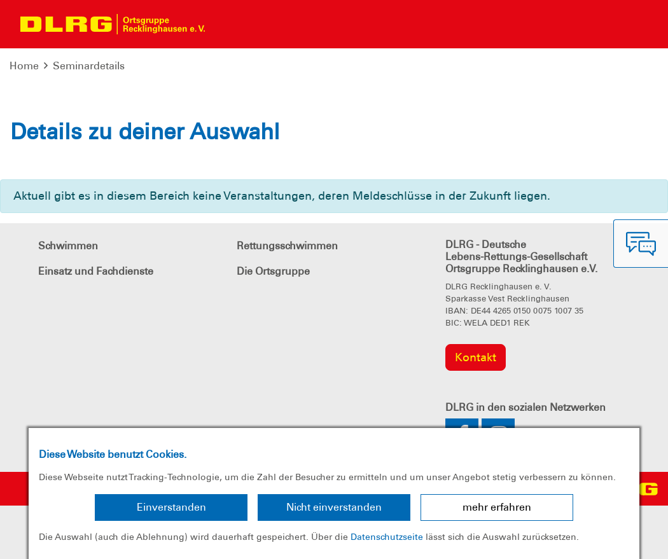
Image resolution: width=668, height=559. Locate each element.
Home (24, 66)
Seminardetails (89, 66)
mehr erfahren (497, 507)
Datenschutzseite (387, 536)
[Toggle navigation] (226, 24)
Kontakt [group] (475, 357)
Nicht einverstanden (334, 507)
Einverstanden (171, 507)
